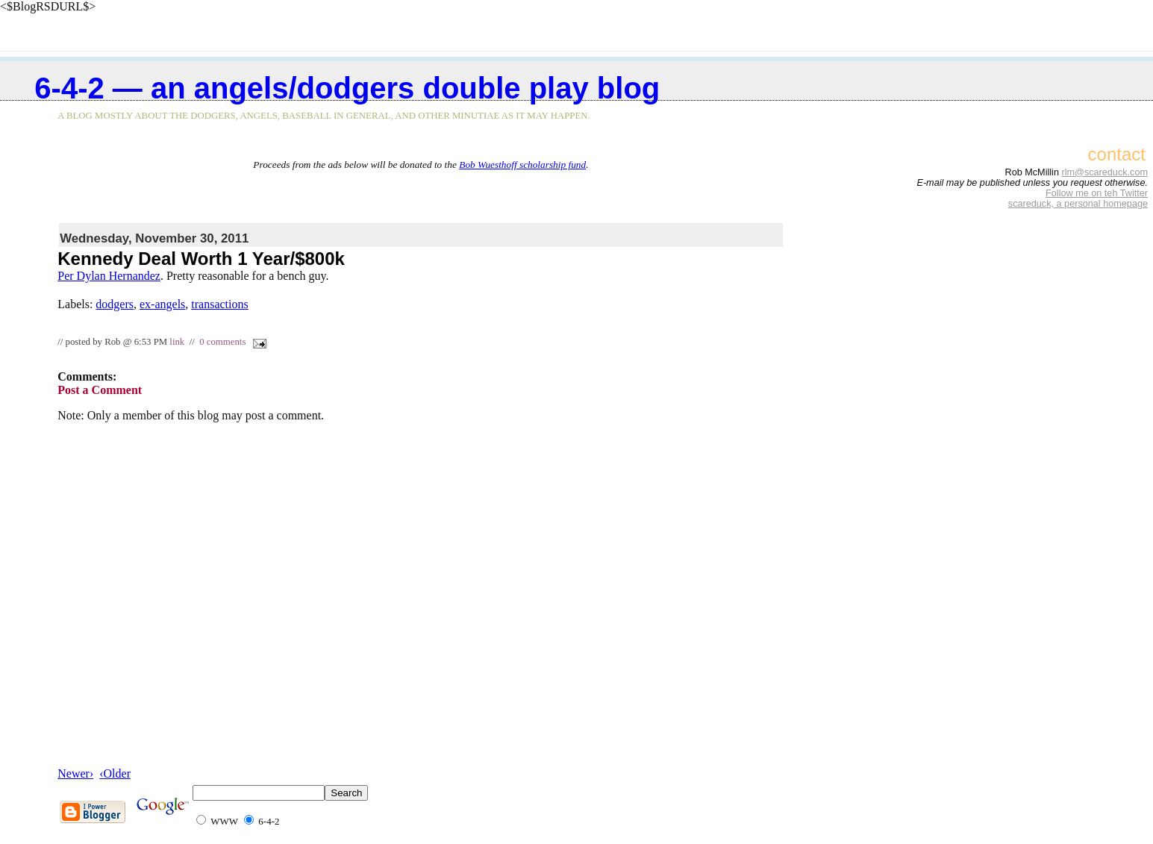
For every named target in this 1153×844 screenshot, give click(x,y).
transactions (219, 304)
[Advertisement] (421, 193)
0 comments (222, 342)
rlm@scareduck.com (1104, 172)
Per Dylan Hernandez (108, 275)
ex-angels (162, 304)
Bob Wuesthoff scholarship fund (522, 164)
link (176, 342)
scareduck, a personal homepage (1078, 204)
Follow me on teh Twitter (1097, 193)
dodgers (115, 304)
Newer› (75, 773)
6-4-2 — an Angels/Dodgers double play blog (347, 88)
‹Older (115, 773)
